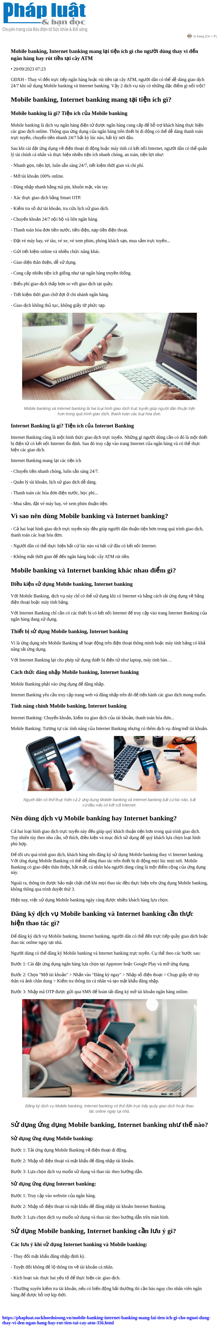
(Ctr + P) (202, 36)
